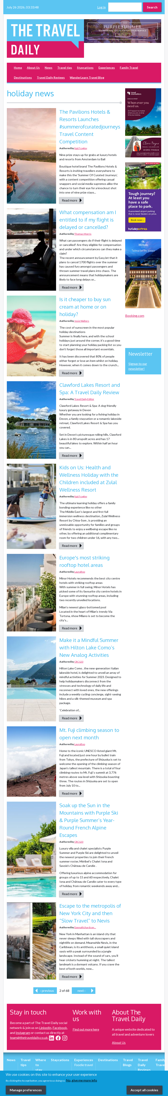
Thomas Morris (82, 233)
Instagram (23, 1033)
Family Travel (129, 67)
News (48, 67)
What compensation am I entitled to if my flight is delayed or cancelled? (87, 219)
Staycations (85, 67)
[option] (122, 31)
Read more (69, 200)
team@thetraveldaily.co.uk (29, 1037)
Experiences (106, 67)
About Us (33, 67)
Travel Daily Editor (84, 399)
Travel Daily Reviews (51, 77)
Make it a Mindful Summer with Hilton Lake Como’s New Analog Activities (88, 647)
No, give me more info (81, 1082)
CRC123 (78, 661)
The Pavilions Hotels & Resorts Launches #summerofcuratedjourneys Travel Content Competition (89, 127)
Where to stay (40, 1065)
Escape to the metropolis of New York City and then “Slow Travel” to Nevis (90, 913)
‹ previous (47, 990)
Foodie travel (83, 1065)
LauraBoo (79, 571)
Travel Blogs (128, 1062)
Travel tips (64, 67)
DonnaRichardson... (85, 927)
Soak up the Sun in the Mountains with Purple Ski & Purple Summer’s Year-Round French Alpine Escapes (88, 820)
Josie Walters (81, 320)
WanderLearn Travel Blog (87, 77)
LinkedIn (45, 1028)
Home (18, 67)
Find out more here (86, 1029)
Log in (101, 7)
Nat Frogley (80, 148)
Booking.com (134, 315)
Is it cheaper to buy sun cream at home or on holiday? (85, 306)
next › (81, 990)
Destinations (23, 77)
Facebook (60, 1028)
